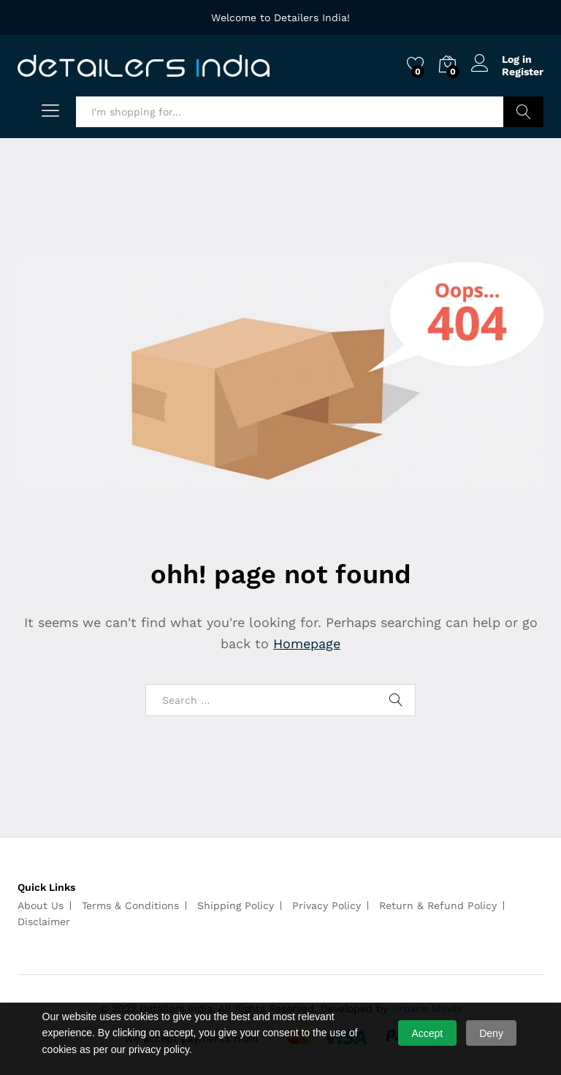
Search (523, 111)
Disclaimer (44, 921)
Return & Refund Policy (438, 905)
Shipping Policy (235, 905)
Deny (491, 1033)
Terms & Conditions (130, 905)
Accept (427, 1033)
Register (522, 71)
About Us (41, 905)
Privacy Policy (326, 905)
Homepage (306, 643)
